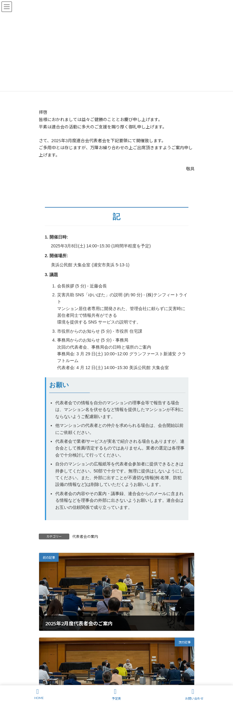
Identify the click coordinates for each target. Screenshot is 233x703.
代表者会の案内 (85, 536)
